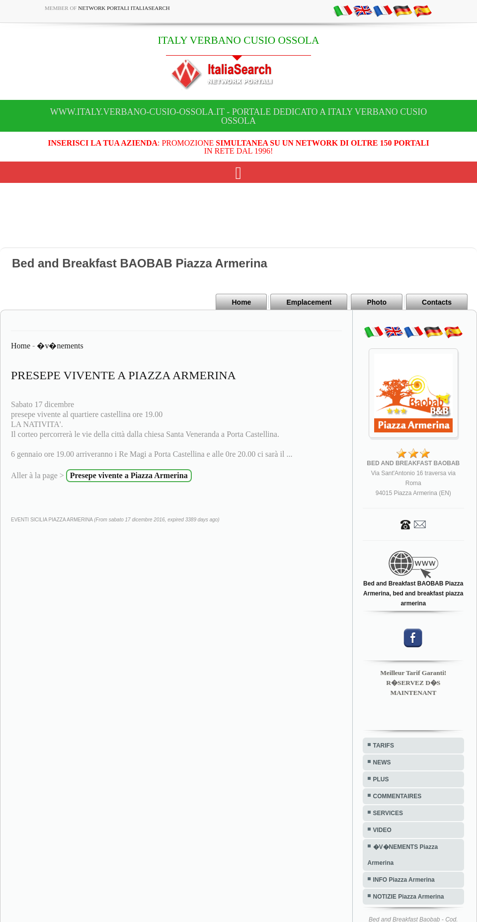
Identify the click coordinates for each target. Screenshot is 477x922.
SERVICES (388, 813)
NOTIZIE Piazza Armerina (408, 896)
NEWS (382, 762)
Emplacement (308, 302)
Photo (377, 302)
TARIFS (383, 745)
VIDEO (382, 830)
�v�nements (60, 345)
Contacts (437, 302)
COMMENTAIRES (397, 796)
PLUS (381, 779)
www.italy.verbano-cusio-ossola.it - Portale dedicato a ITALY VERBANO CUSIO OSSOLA (238, 116)
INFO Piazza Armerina (404, 879)
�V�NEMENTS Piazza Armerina (403, 854)
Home (241, 302)
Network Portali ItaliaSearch (124, 8)
